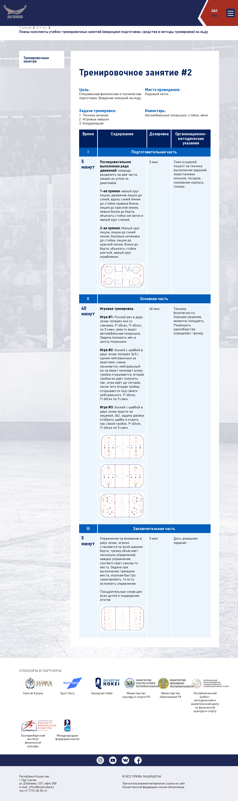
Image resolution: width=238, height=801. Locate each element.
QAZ (214, 11)
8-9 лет (42, 27)
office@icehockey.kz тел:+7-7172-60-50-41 (36, 788)
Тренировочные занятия (36, 59)
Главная (25, 27)
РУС (214, 16)
